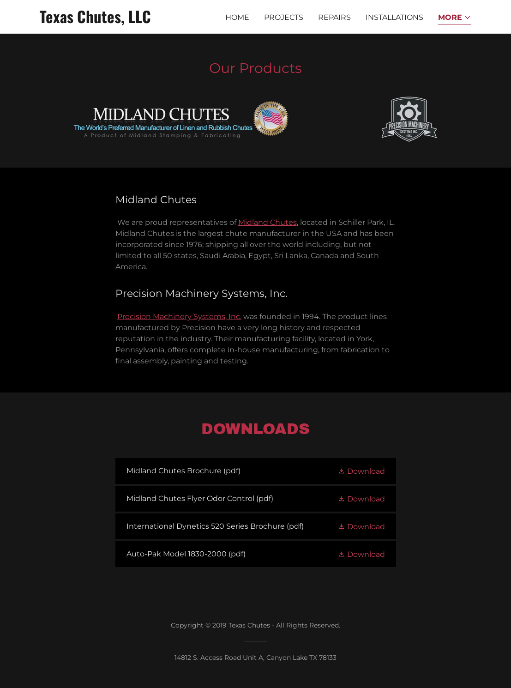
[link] (115, 20)
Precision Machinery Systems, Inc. (179, 316)
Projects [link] (283, 17)
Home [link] (237, 17)
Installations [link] (394, 17)
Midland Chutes (267, 222)
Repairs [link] (334, 17)
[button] (454, 18)
